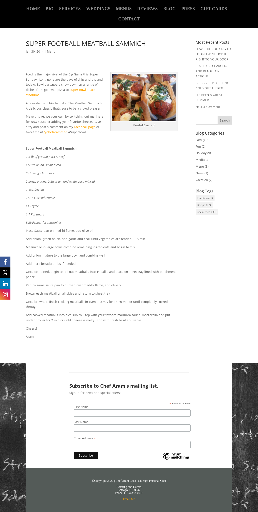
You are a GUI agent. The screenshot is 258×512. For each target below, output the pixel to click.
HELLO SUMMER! (208, 107)
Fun (198, 146)
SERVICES (70, 9)
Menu (51, 51)
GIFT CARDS (213, 9)
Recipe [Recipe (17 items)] (204, 205)
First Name (81, 407)
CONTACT (129, 19)
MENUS (123, 9)
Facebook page (84, 127)
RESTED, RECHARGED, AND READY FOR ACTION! (211, 71)
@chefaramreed (56, 132)
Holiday (201, 153)
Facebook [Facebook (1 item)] (205, 198)
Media (200, 160)
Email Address (85, 438)
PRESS (188, 9)
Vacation (202, 180)
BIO (49, 9)
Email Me (129, 499)
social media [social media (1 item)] (206, 212)
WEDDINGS (98, 9)
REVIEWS (147, 9)
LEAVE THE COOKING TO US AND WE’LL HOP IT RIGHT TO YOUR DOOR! (213, 54)
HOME (33, 9)
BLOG (169, 9)
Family (200, 140)
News (200, 173)
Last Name (81, 422)
